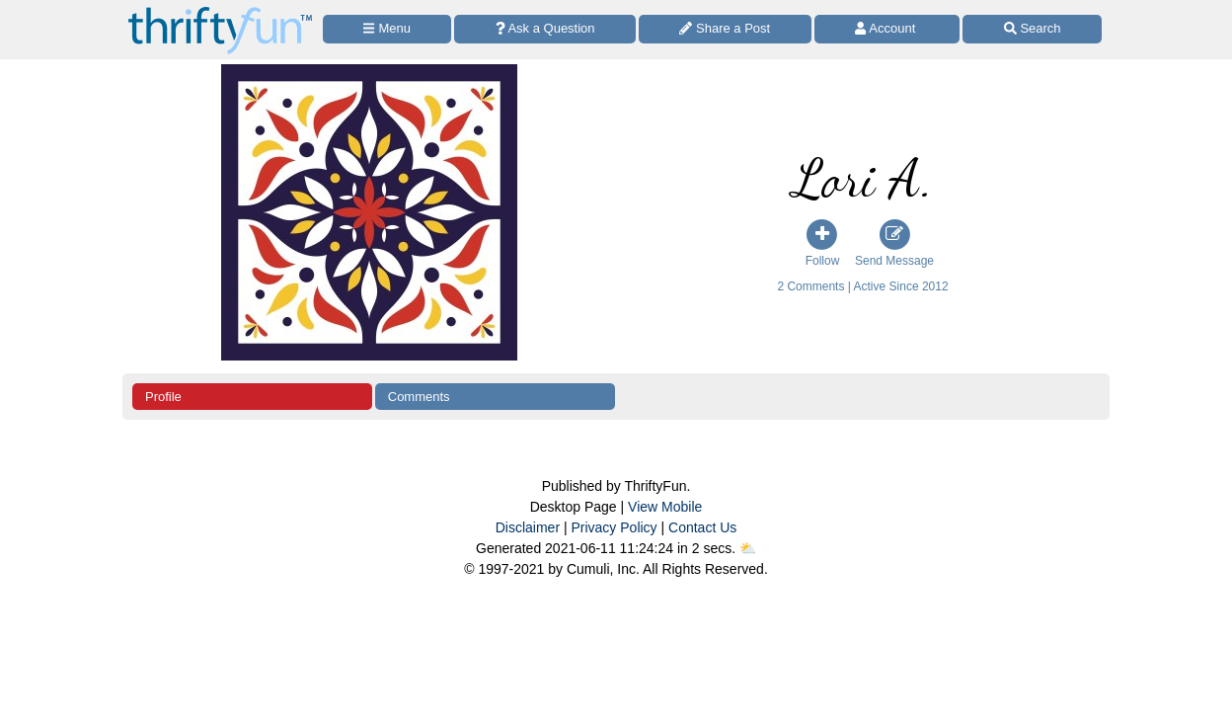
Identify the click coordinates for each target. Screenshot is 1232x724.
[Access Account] (887, 29)
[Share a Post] (725, 29)
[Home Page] (220, 11)
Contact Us (702, 527)
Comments (419, 396)
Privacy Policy (613, 527)
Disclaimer (528, 527)
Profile (163, 396)
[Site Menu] (387, 29)
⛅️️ (747, 548)
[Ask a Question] (545, 29)
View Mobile (665, 507)
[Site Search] (1032, 29)
